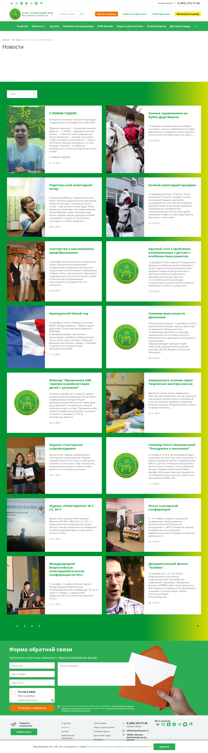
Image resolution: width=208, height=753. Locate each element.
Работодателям (161, 13)
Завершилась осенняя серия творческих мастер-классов (170, 382)
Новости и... (39, 26)
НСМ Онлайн (105, 26)
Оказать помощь (106, 13)
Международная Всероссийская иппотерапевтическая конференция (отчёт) (66, 569)
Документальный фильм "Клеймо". (168, 565)
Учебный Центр (156, 26)
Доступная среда (180, 26)
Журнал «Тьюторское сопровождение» (66, 446)
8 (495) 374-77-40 (188, 3)
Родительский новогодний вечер (70, 187)
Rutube (41, 3)
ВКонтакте (11, 3)
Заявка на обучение (134, 13)
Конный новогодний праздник (172, 185)
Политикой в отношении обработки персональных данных (119, 746)
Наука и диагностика (130, 26)
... (192, 134)
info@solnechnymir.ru (138, 730)
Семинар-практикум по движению (166, 315)
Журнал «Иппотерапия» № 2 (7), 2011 (71, 507)
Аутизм (54, 26)
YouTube (16, 3)
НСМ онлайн (100, 723)
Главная (11, 26)
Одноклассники (21, 3)
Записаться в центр (188, 13)
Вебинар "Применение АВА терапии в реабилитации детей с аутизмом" (70, 384)
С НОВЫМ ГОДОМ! (63, 113)
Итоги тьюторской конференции (163, 507)
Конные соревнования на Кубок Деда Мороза (167, 115)
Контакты (98, 739)
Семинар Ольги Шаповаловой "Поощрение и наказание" (171, 446)
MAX (36, 3)
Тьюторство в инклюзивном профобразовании (71, 250)
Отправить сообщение (32, 708)
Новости (65, 727)
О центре (22, 26)
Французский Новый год (68, 313)
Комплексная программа (78, 26)
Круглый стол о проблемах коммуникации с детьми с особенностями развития (169, 252)
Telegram (26, 3)
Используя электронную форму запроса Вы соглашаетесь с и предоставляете (98, 708)
